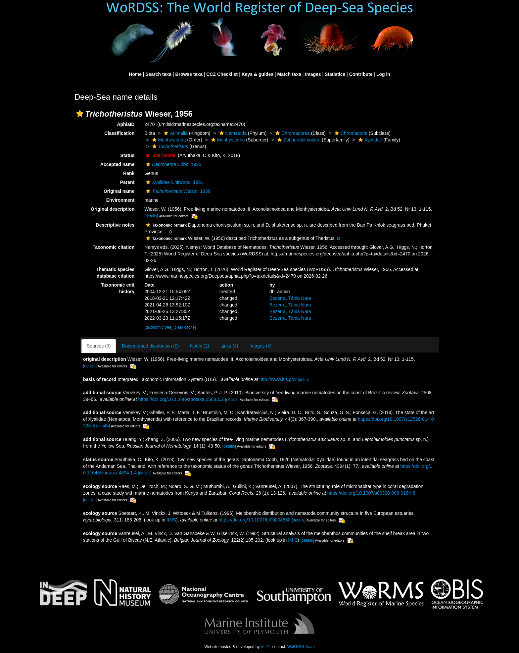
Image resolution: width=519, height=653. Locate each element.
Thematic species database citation (115, 273)
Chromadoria (350, 133)
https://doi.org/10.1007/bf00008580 (254, 519)
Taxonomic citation (114, 247)
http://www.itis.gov (278, 379)
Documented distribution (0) (150, 346)
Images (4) (261, 346)
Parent (127, 182)
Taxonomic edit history (118, 288)
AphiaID (125, 124)
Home (135, 74)
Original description (112, 209)
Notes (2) (199, 346)
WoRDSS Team (301, 646)
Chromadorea (292, 133)
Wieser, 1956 (177, 191)
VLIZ (265, 646)
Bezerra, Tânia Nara (290, 298)
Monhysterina (227, 139)
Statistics (335, 74)
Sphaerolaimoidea (298, 139)
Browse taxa (188, 74)
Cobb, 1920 (172, 164)
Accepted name (117, 164)
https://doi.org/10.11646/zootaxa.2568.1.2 (181, 399)
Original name (119, 191)
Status (127, 155)
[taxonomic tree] (158, 327)
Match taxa (289, 74)
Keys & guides (257, 74)
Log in (383, 74)
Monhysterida (168, 139)
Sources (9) (99, 346)
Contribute (361, 74)
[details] (151, 216)
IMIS (171, 519)
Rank (128, 173)
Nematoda (232, 133)
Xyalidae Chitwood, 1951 (173, 182)
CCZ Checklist (222, 74)
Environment (120, 200)
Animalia (175, 133)
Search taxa (158, 74)
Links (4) (229, 346)
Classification (119, 133)
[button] (79, 114)
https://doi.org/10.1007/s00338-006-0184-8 (371, 493)
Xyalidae (369, 139)
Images (313, 74)
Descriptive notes (115, 225)
